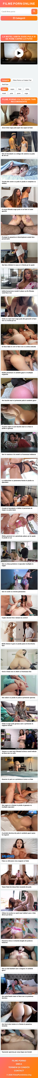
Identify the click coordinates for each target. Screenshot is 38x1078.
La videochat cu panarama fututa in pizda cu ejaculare (18, 481)
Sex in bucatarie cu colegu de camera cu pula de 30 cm (18, 154)
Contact (19, 1071)
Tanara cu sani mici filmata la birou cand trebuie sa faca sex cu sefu (19, 752)
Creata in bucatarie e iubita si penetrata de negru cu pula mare (17, 509)
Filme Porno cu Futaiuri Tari (22, 80)
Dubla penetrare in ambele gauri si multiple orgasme (17, 373)
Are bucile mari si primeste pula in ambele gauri (19, 400)
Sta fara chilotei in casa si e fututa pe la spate (18, 265)
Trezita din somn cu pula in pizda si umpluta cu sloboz (19, 182)
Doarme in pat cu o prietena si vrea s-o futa (17, 779)
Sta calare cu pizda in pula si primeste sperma (18, 697)
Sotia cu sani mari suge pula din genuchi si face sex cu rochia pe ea (19, 319)
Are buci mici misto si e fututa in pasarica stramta (17, 1025)
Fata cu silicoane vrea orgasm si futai (15, 861)
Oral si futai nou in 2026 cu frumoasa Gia (16, 671)
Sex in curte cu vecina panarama (13, 591)
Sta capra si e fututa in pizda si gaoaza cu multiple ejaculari (17, 806)
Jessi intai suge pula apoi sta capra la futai (17, 128)
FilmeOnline (19, 3)
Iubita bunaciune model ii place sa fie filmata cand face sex (18, 292)
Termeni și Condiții (19, 1067)
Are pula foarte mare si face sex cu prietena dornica (17, 997)
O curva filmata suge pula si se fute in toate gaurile (17, 210)
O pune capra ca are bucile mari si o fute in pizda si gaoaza (17, 427)
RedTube (5, 84)
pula (11, 93)
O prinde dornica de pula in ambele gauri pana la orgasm (18, 834)
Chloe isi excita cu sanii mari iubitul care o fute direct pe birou (19, 914)
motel (4, 93)
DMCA (19, 1064)
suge (26, 93)
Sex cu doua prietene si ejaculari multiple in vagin (17, 564)
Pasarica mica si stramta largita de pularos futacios (17, 941)
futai (19, 89)
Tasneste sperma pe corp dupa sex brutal (17, 1052)
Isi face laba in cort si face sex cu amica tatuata (19, 346)
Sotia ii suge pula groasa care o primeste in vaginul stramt (17, 724)
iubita (27, 89)
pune (18, 93)
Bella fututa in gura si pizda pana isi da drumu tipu (18, 644)
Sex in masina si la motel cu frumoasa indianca (19, 454)
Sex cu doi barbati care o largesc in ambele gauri (17, 969)
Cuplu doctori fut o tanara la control (15, 618)
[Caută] (34, 11)
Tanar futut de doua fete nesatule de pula (16, 887)
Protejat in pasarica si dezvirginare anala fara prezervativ (18, 238)
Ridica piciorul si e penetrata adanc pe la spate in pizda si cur (19, 537)
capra (12, 89)
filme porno (19, 1061)
